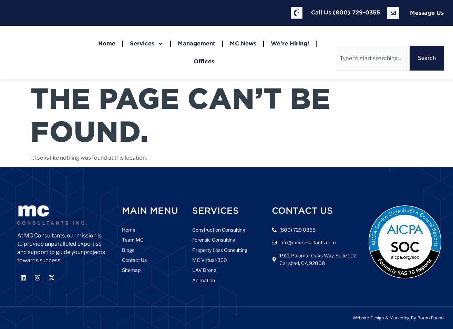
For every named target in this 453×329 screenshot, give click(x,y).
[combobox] (371, 58)
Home (106, 43)
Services (146, 44)
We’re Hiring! (290, 43)
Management (196, 43)
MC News (243, 43)
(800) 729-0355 (356, 12)
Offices (204, 61)
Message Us (427, 13)
